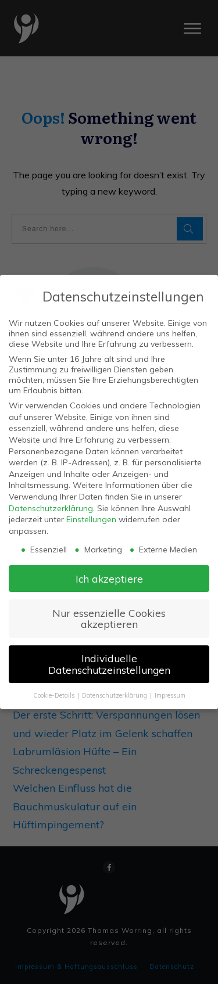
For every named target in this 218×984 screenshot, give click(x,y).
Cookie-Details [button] (54, 695)
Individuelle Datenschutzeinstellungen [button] (109, 664)
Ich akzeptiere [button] (109, 578)
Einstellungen (91, 519)
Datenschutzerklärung (51, 508)
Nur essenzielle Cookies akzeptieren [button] (109, 618)
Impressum (170, 695)
